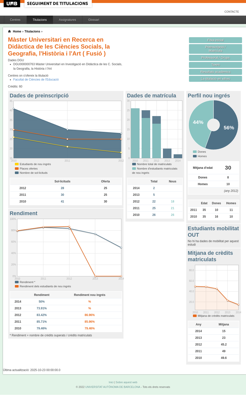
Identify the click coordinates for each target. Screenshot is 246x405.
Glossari (93, 20)
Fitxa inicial (215, 40)
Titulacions (40, 20)
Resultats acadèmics (215, 72)
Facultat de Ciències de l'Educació (36, 79)
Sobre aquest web (126, 382)
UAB (12, 3)
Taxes (215, 64)
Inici (111, 382)
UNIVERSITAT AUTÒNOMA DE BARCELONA (112, 386)
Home (17, 31)
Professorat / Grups (215, 57)
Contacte (231, 11)
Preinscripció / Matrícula (215, 49)
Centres (15, 20)
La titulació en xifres (215, 79)
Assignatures (67, 20)
